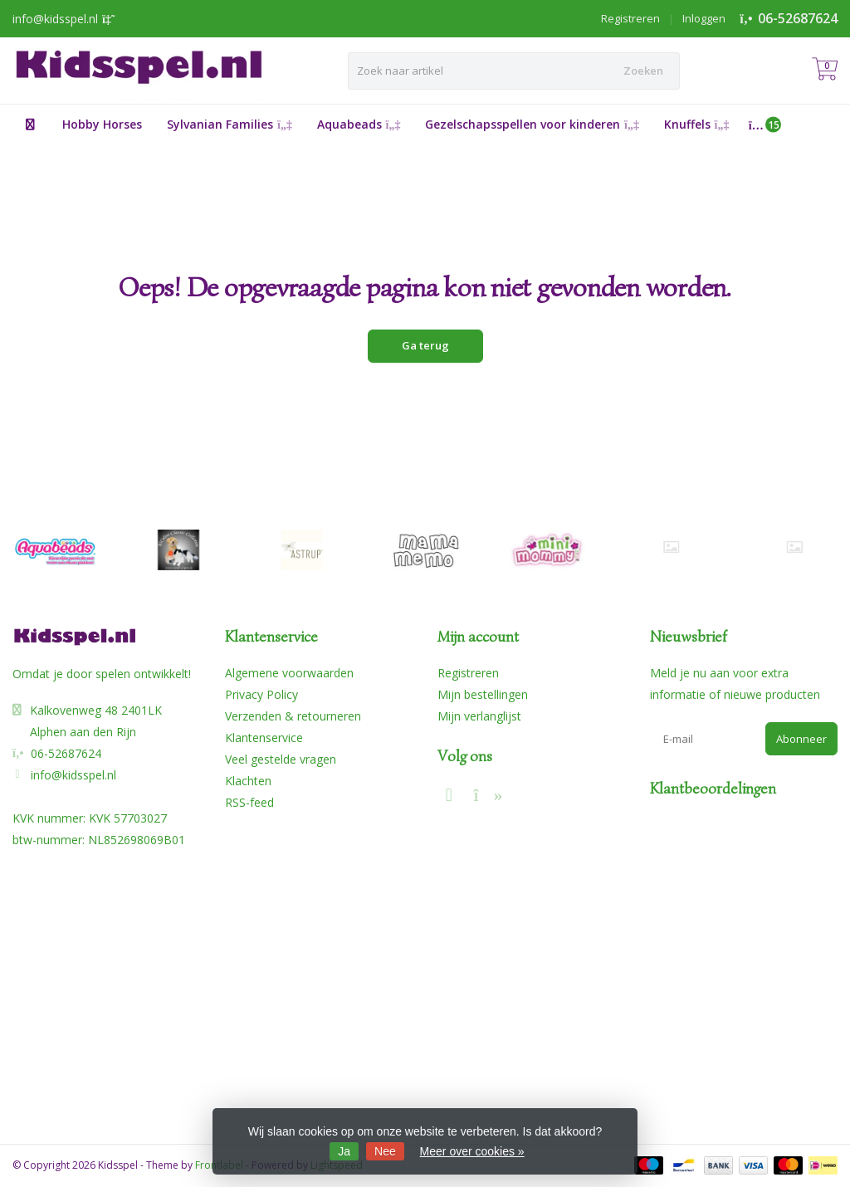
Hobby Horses (102, 124)
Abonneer (801, 738)
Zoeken (643, 70)
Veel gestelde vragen (280, 759)
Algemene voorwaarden (289, 673)
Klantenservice (264, 737)
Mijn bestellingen (482, 694)
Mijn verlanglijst (479, 716)
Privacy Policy (261, 694)
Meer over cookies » (472, 1151)
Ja (344, 1151)
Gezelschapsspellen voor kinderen (532, 124)
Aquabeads (359, 124)
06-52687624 (798, 18)
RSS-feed (249, 802)
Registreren (630, 18)
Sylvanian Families (229, 124)
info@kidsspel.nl (73, 775)
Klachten (248, 781)
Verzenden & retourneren (293, 716)
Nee (385, 1151)
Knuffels (697, 124)
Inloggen (703, 18)
